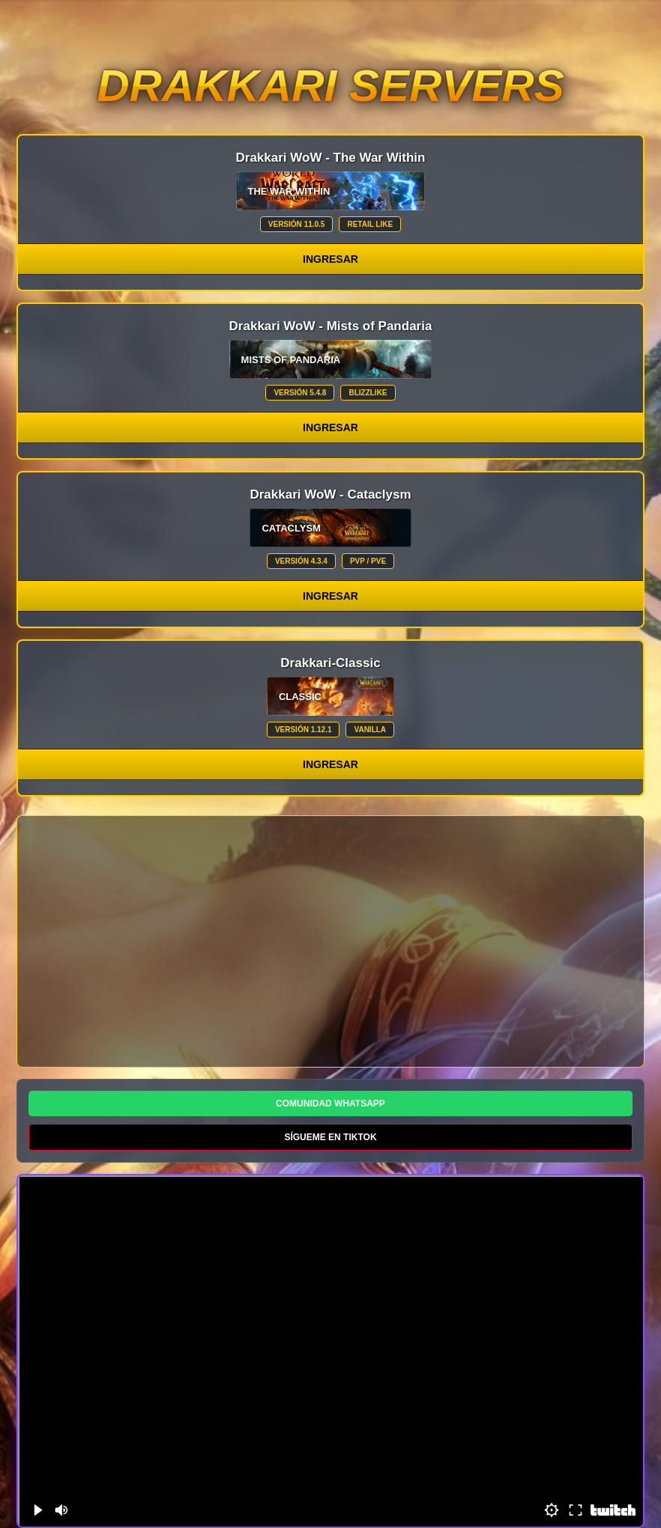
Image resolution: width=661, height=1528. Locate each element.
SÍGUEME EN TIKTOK (330, 1137)
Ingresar (330, 259)
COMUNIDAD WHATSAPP (330, 1103)
